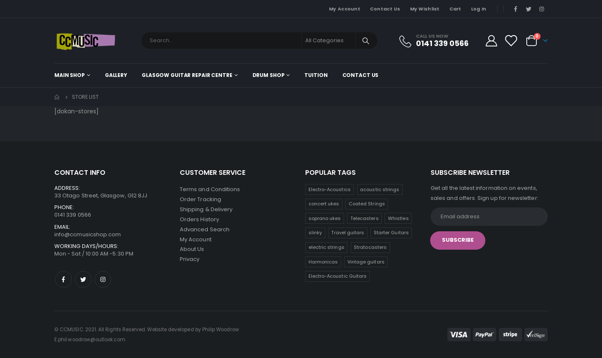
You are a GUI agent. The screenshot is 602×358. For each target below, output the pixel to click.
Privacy (189, 259)
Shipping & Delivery (206, 209)
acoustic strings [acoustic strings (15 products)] (379, 189)
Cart (455, 8)
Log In (479, 8)
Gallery (116, 75)
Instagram (102, 279)
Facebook (63, 279)
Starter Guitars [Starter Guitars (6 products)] (391, 232)
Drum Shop (269, 75)
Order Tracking (200, 199)
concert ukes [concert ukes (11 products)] (324, 203)
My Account (344, 8)
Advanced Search (205, 229)
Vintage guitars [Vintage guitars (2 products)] (366, 261)
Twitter (83, 279)
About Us (192, 249)
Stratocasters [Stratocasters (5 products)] (370, 247)
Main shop (69, 75)
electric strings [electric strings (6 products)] (326, 247)
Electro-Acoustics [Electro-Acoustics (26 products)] (330, 189)
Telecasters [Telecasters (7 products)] (364, 218)
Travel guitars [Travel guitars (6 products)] (347, 232)
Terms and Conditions (210, 189)
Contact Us (385, 8)
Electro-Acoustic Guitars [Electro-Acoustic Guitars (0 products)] (338, 276)
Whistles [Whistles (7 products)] (398, 218)
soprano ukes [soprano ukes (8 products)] (325, 218)
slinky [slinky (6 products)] (315, 232)
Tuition (315, 75)
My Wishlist (425, 8)
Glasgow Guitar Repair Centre (187, 75)
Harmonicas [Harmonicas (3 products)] (323, 261)
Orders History (199, 219)
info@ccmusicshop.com (87, 234)
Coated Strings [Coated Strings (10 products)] (367, 203)
